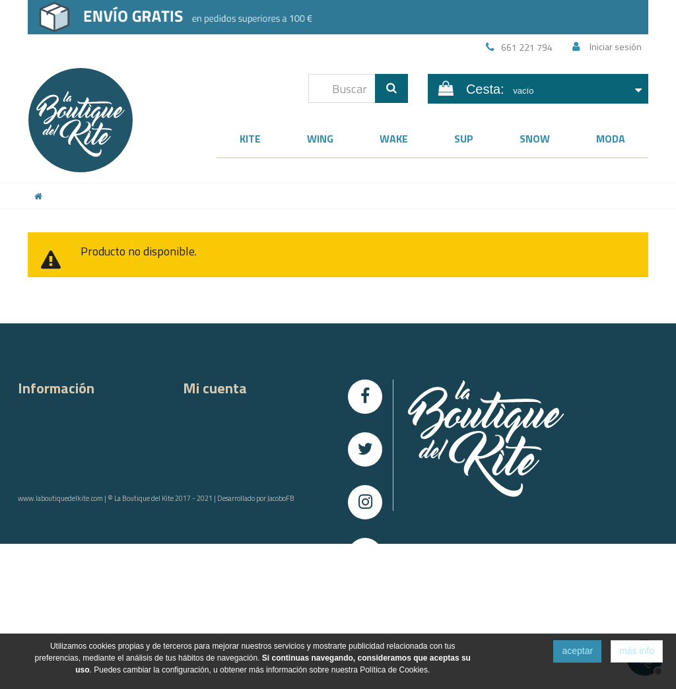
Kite (250, 139)
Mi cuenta (215, 388)
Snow (535, 139)
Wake (394, 139)
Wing (320, 139)
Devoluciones (45, 479)
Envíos (31, 462)
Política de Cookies (55, 548)
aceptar (577, 650)
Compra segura (47, 445)
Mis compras (208, 411)
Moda (610, 139)
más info (636, 650)
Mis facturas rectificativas (232, 445)
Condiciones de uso (57, 531)
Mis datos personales (226, 479)
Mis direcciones (214, 462)
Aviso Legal (40, 497)
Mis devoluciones (217, 428)
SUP (463, 139)
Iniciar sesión (616, 46)
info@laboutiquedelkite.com (489, 633)
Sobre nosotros (49, 428)
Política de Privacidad (59, 514)
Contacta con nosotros (62, 411)
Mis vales (201, 497)
